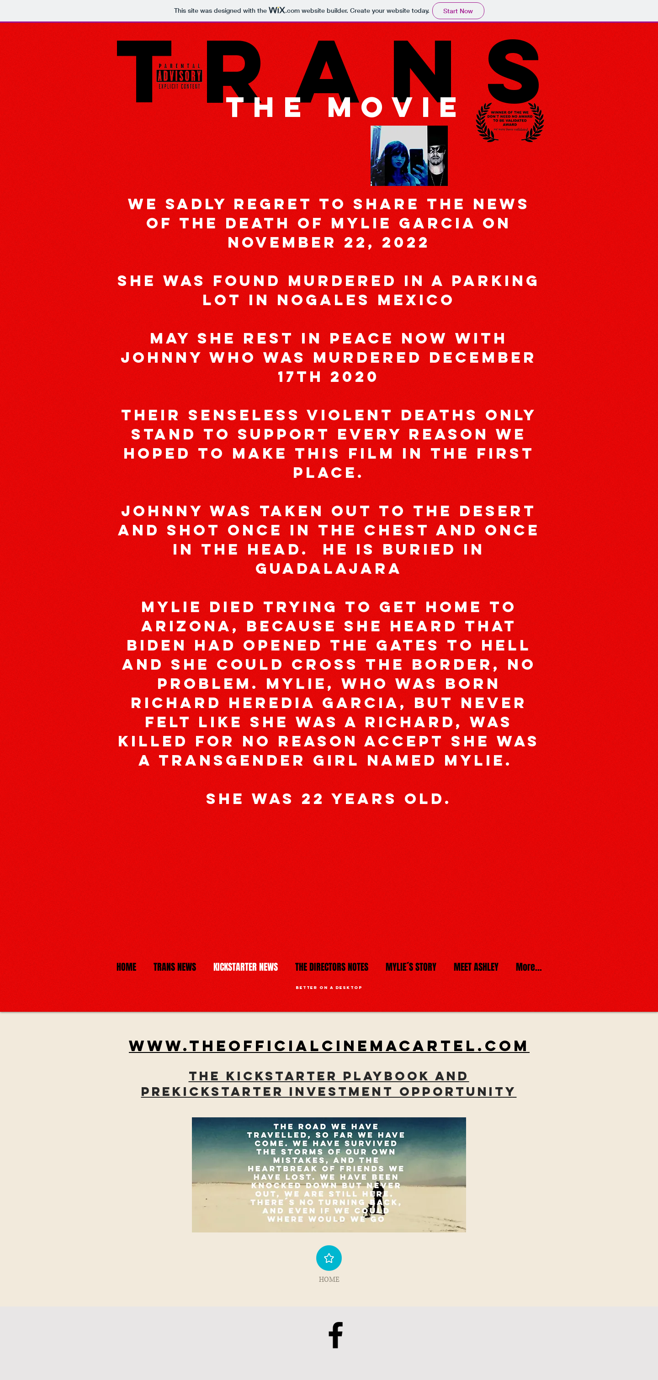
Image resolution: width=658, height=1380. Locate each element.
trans (318, 70)
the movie (346, 107)
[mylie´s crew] (335, 1335)
